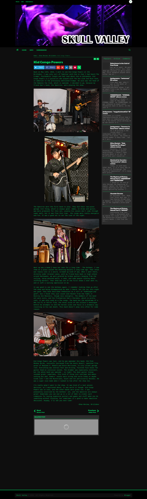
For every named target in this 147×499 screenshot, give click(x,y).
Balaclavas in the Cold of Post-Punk (119, 64)
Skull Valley (21, 495)
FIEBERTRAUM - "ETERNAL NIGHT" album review (120, 96)
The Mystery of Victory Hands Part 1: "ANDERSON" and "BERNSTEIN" (120, 178)
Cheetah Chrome (116, 193)
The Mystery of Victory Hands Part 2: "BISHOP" (119, 209)
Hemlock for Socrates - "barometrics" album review (118, 162)
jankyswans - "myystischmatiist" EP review (117, 113)
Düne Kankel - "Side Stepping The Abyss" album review (118, 145)
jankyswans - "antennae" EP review (120, 79)
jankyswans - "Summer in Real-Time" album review (120, 127)
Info (22, 2)
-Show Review (83, 404)
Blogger (127, 495)
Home (17, 2)
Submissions (29, 2)
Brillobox (95, 404)
